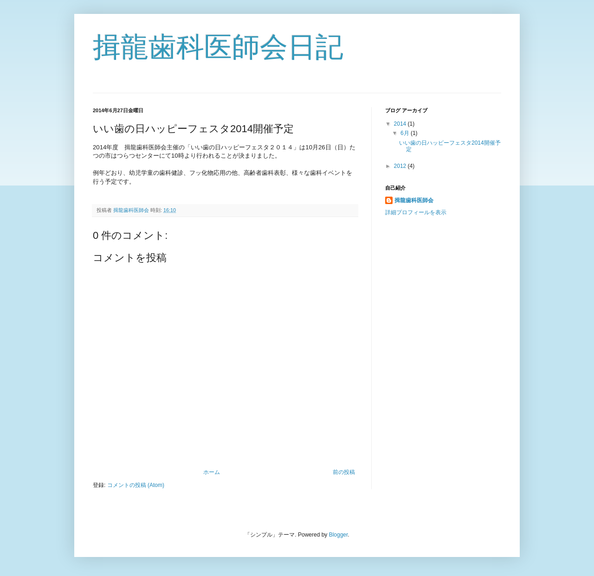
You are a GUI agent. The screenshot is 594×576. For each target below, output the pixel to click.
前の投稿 (344, 472)
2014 (401, 124)
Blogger (338, 534)
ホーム (211, 472)
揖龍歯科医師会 (413, 200)
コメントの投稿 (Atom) (135, 485)
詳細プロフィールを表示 (415, 212)
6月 (405, 133)
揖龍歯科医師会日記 (218, 47)
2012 (401, 166)
